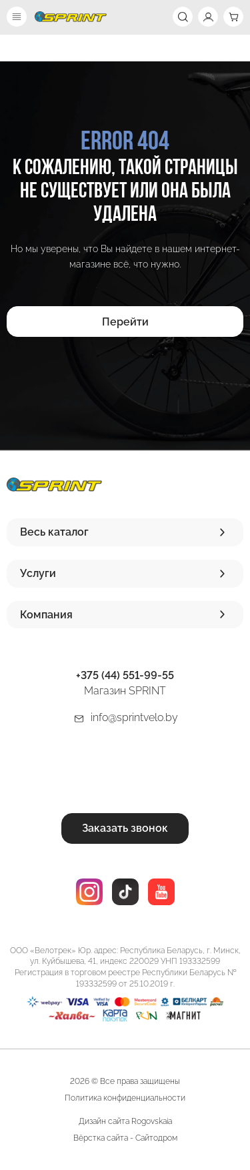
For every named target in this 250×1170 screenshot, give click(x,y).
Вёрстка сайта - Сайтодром (125, 1138)
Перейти (125, 322)
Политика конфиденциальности (125, 1098)
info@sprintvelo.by (134, 717)
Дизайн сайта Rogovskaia (125, 1121)
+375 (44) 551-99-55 (125, 675)
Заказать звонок (125, 828)
